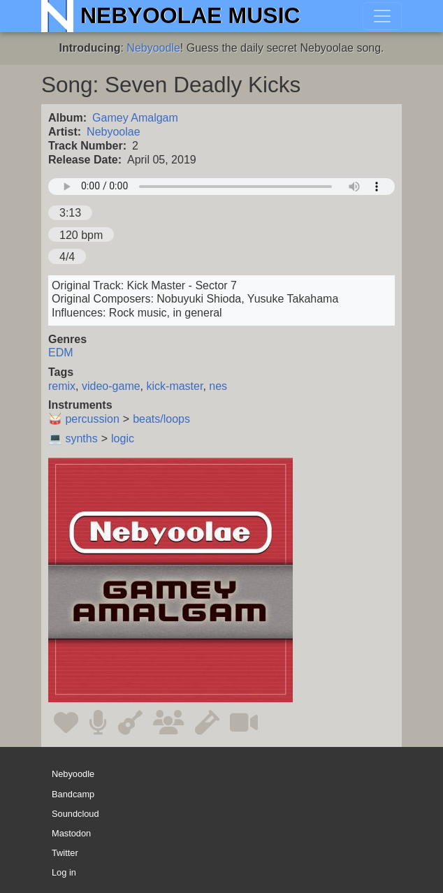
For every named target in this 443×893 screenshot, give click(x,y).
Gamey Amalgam (135, 118)
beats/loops (161, 419)
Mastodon (71, 833)
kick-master (175, 386)
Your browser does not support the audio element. (221, 186)
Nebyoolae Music (190, 15)
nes (218, 386)
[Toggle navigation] (382, 16)
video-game (111, 386)
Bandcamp (73, 794)
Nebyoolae (113, 132)
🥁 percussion (83, 419)
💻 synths (73, 438)
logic (122, 438)
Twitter (65, 853)
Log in (64, 872)
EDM (60, 352)
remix (61, 386)
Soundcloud (75, 813)
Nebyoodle (153, 48)
